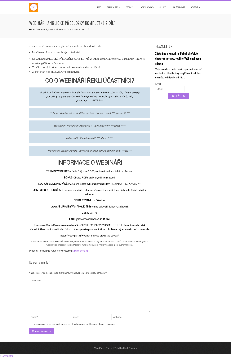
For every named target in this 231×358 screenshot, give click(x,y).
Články (163, 7)
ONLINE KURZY (114, 7)
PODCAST (131, 7)
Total (117, 348)
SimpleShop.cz (80, 250)
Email (158, 83)
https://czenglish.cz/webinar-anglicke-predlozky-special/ (90, 235)
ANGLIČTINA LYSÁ (178, 7)
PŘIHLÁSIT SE (178, 96)
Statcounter (6, 356)
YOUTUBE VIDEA (147, 7)
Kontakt (195, 7)
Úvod (99, 7)
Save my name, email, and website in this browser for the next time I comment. (75, 324)
